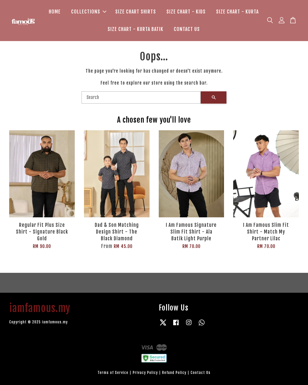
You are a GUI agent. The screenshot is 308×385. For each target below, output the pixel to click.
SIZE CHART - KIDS (186, 12)
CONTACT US (187, 29)
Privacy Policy (145, 372)
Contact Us (201, 372)
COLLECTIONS (88, 12)
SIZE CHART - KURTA (237, 12)
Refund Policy (174, 372)
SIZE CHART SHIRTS (135, 12)
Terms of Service (112, 372)
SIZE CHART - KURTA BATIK (135, 29)
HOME (55, 12)
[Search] (141, 97)
